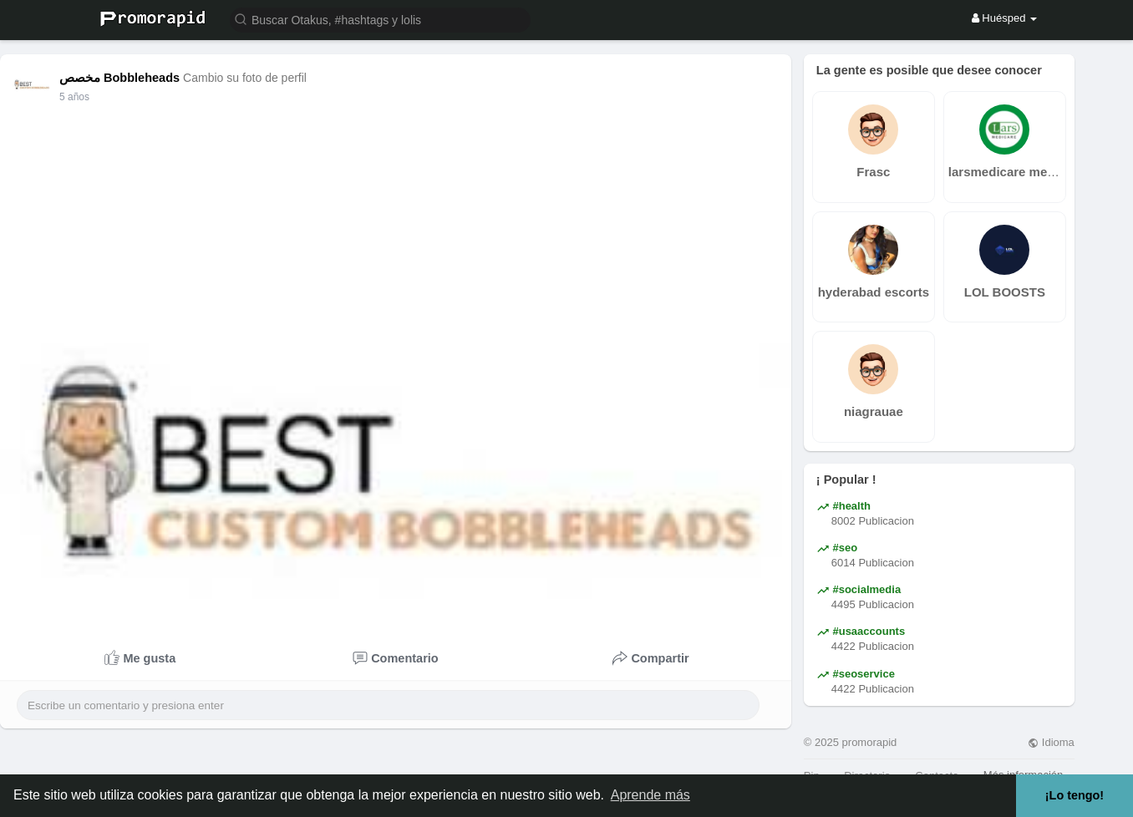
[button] (380, 19)
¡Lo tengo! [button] (1074, 795)
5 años (74, 97)
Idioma (1051, 742)
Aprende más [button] (650, 795)
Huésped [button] (1004, 18)
